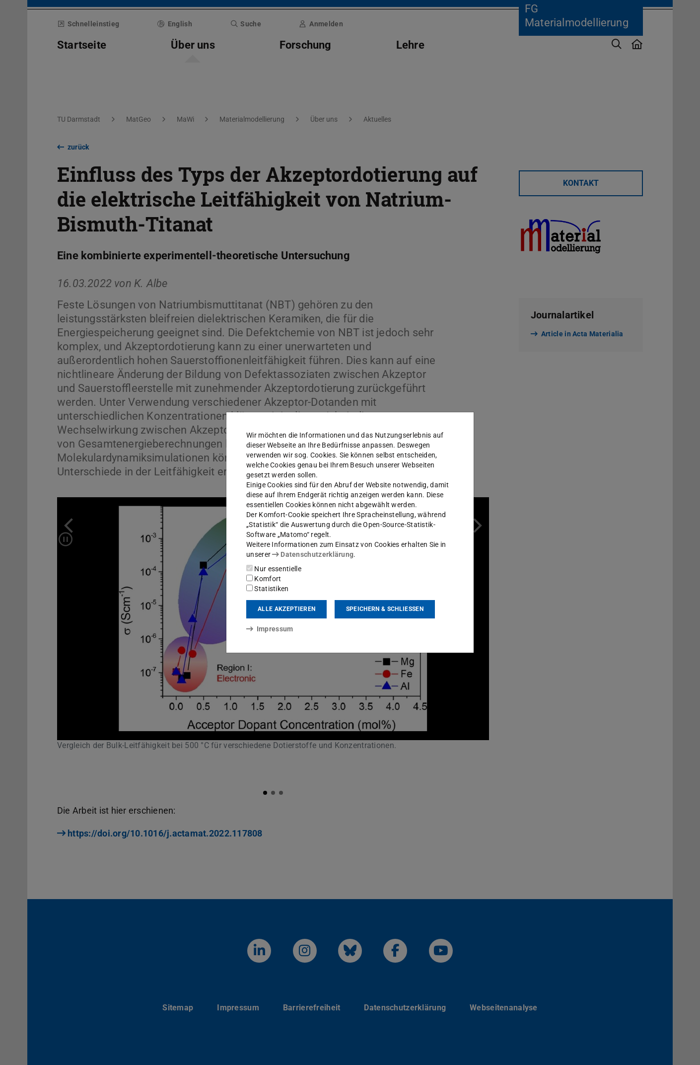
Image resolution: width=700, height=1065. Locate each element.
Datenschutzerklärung (312, 554)
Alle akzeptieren (286, 609)
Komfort (263, 579)
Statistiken (267, 589)
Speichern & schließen (384, 609)
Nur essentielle (273, 569)
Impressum (269, 629)
